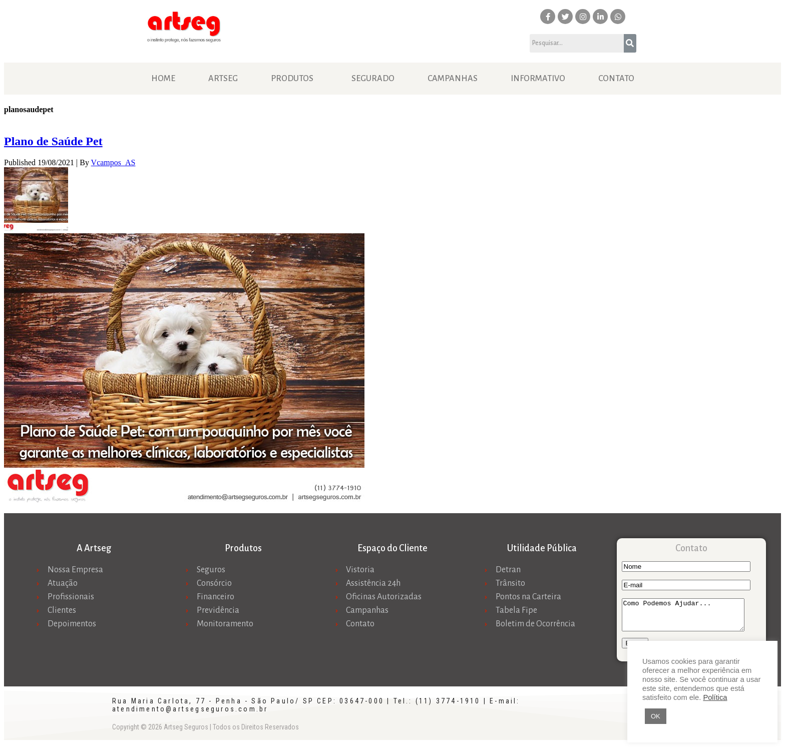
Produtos (292, 78)
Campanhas (453, 78)
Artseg (223, 78)
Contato (616, 78)
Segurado (373, 78)
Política (715, 697)
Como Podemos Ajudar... (690, 617)
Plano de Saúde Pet (53, 141)
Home (163, 78)
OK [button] (655, 716)
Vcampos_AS (113, 162)
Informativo (538, 78)
